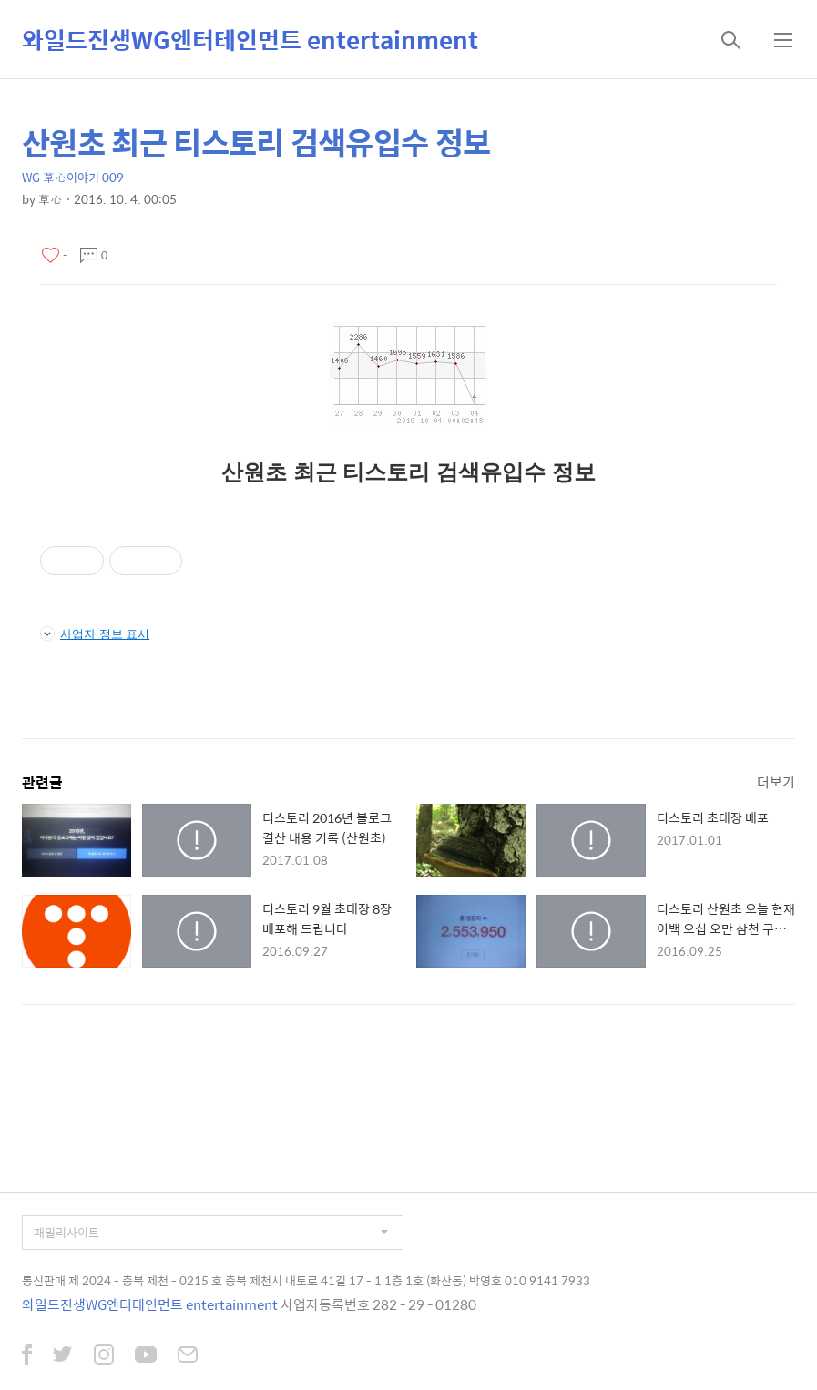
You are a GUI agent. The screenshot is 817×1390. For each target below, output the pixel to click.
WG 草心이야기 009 (73, 177)
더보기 (776, 781)
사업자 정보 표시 (94, 633)
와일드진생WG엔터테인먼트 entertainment (250, 39)
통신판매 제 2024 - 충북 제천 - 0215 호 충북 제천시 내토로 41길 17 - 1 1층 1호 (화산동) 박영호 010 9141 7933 (306, 1280)
